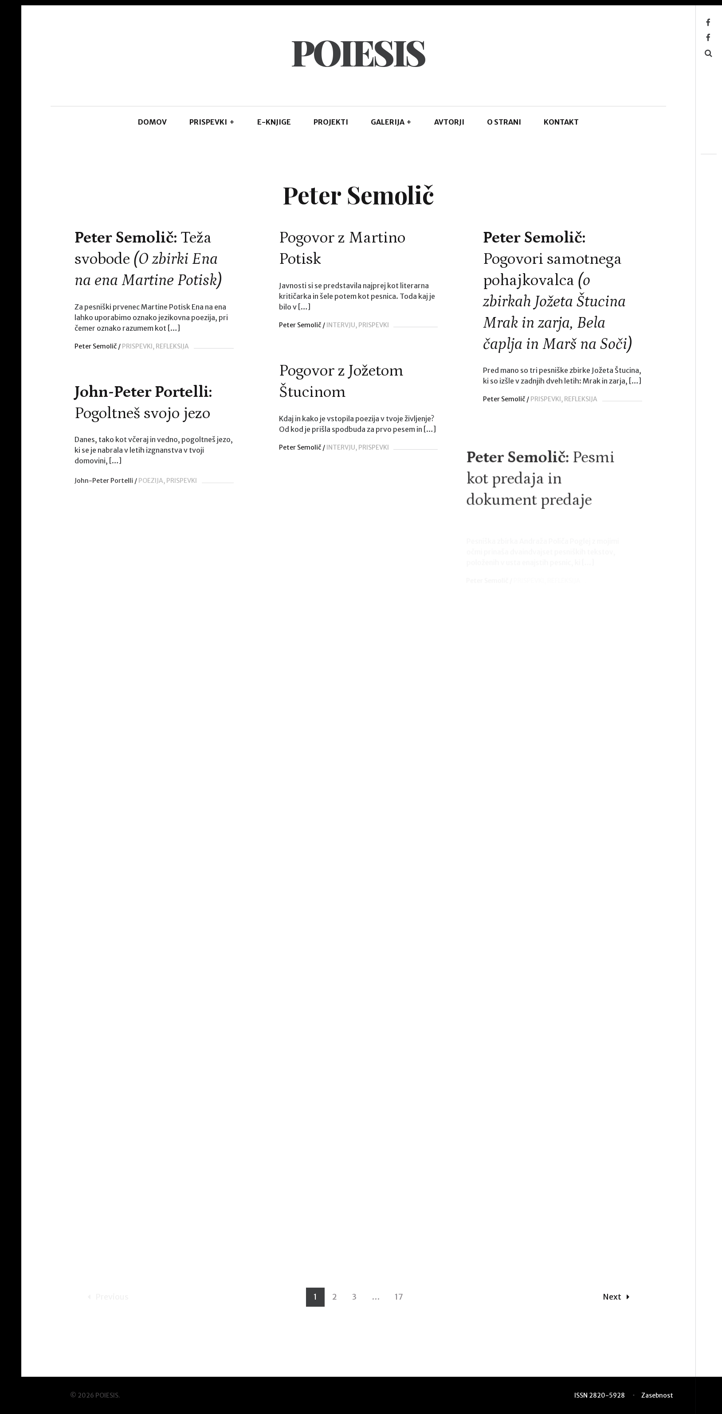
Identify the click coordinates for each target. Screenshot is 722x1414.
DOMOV (152, 122)
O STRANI (504, 122)
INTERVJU (339, 325)
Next (616, 1308)
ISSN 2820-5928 (599, 1395)
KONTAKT (561, 122)
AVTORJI (449, 122)
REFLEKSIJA (172, 346)
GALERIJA (391, 122)
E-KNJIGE (274, 122)
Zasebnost (657, 1395)
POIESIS (358, 51)
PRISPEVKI (212, 122)
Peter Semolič (96, 346)
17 (399, 1308)
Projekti (331, 122)
